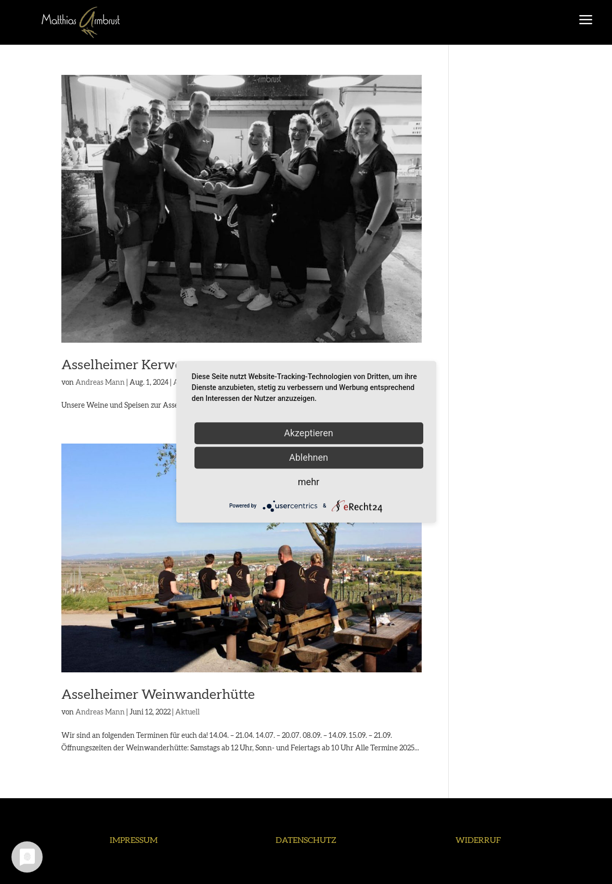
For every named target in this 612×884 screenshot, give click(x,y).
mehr (308, 481)
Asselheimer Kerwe (121, 365)
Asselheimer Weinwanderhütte (158, 694)
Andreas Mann (100, 382)
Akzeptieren (308, 432)
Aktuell (187, 712)
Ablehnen (308, 457)
